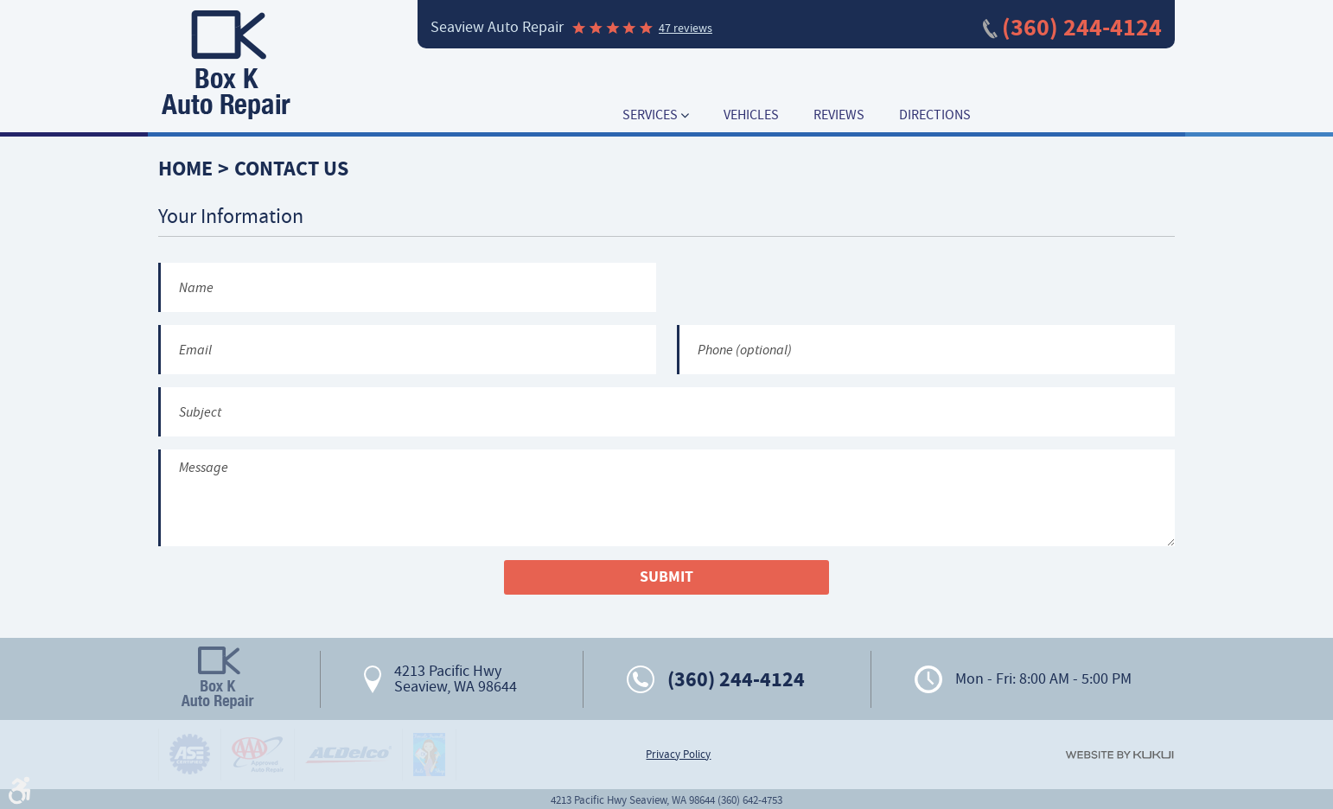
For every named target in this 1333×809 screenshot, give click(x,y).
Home (185, 168)
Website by (1119, 754)
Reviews (838, 115)
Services (650, 115)
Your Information (230, 216)
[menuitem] (655, 115)
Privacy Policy (678, 754)
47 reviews (685, 27)
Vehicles (751, 115)
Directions (935, 115)
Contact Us (291, 168)
